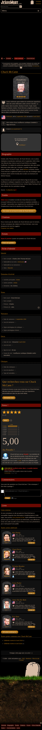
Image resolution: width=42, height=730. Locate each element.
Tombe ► (31, 543)
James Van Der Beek (19, 600)
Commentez (7, 473)
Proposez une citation (7, 228)
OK (21, 67)
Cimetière (8, 58)
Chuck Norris (16, 549)
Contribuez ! (22, 145)
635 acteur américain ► (10, 632)
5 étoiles (5, 426)
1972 (16, 618)
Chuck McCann (30, 58)
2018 (38, 116)
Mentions (28, 658)
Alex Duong (16, 533)
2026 (20, 534)
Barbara (25, 169)
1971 (16, 568)
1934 (25, 116)
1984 (16, 534)
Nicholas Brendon (18, 566)
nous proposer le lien (18, 517)
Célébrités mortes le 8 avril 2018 (13, 640)
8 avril (34, 116)
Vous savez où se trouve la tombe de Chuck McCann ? (19, 211)
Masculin (10, 268)
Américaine (21, 262)
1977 (16, 602)
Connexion (38, 3)
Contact (21, 660)
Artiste (15, 283)
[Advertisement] (21, 35)
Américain (9, 116)
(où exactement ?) (16, 129)
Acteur (18, 279)
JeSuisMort (9, 2)
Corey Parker (16, 583)
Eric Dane (15, 617)
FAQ (23, 658)
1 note (11, 424)
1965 (16, 585)
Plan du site (35, 658)
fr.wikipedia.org (10, 190)
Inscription (38, 1)
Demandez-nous (9, 398)
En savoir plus (36, 66)
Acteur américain (19, 58)
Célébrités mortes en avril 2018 (13, 643)
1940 (16, 551)
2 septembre (19, 116)
